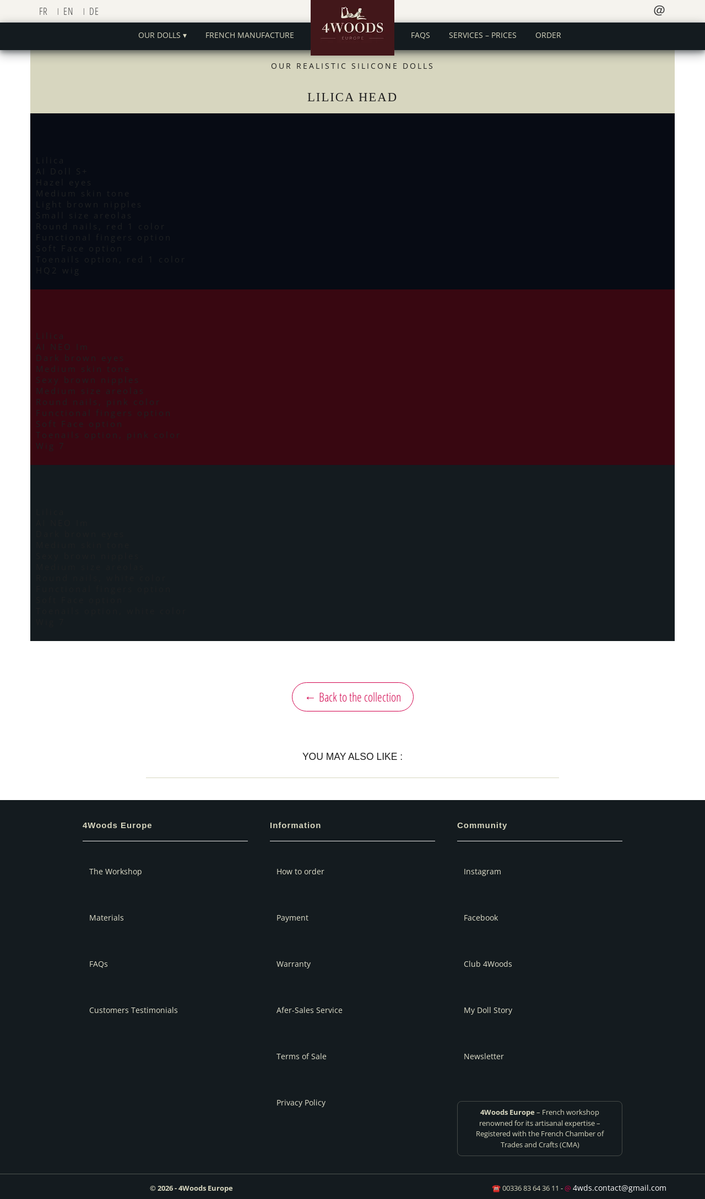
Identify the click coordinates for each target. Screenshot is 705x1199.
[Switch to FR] (46, 11)
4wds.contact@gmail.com (619, 1187)
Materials (106, 917)
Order (548, 35)
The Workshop (115, 871)
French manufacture (249, 35)
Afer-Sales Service (309, 1010)
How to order (300, 871)
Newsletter (484, 1056)
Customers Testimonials (133, 1010)
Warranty (293, 964)
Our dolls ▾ (162, 35)
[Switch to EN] (71, 11)
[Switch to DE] (96, 11)
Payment (292, 917)
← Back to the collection (353, 696)
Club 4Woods (488, 964)
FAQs (420, 35)
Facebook (481, 917)
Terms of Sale (301, 1056)
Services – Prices (483, 35)
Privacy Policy (301, 1102)
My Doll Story (488, 1010)
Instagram (482, 871)
